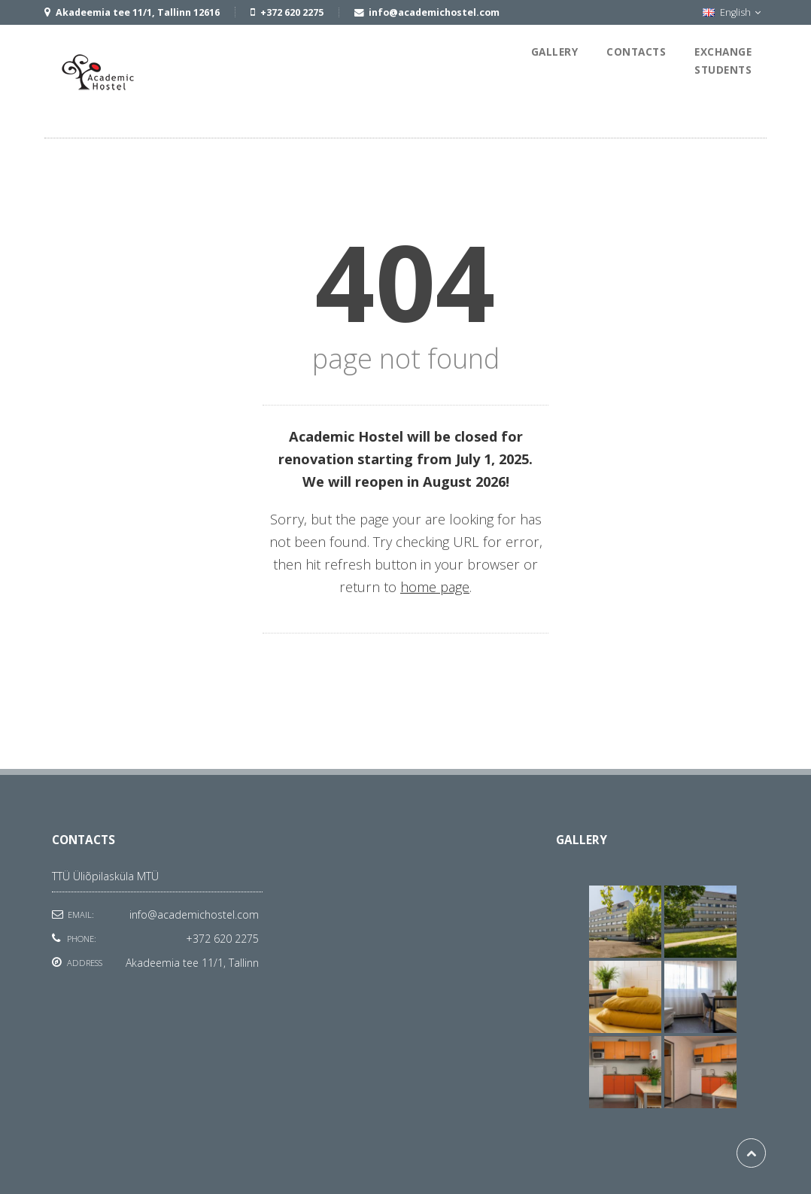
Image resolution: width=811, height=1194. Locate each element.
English (732, 12)
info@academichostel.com (194, 914)
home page (434, 587)
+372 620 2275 (222, 938)
